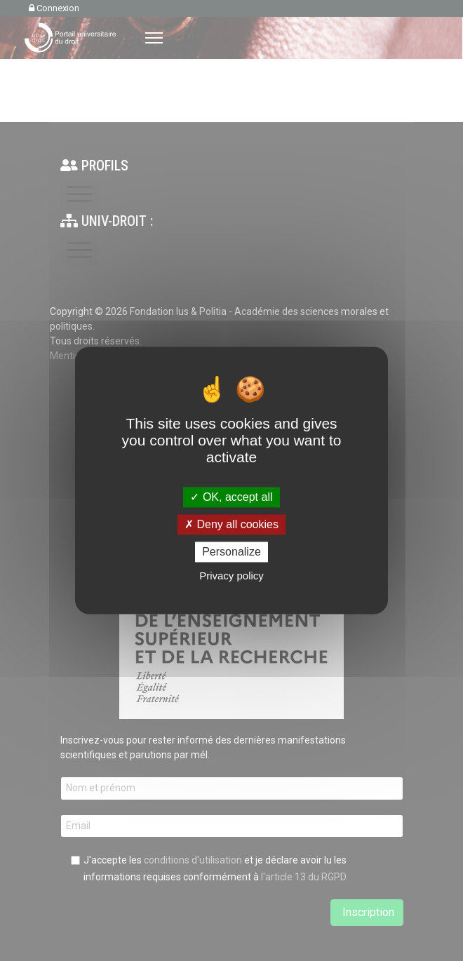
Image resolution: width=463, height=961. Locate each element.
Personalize (231, 552)
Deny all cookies (231, 524)
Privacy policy (231, 576)
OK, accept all (231, 497)
